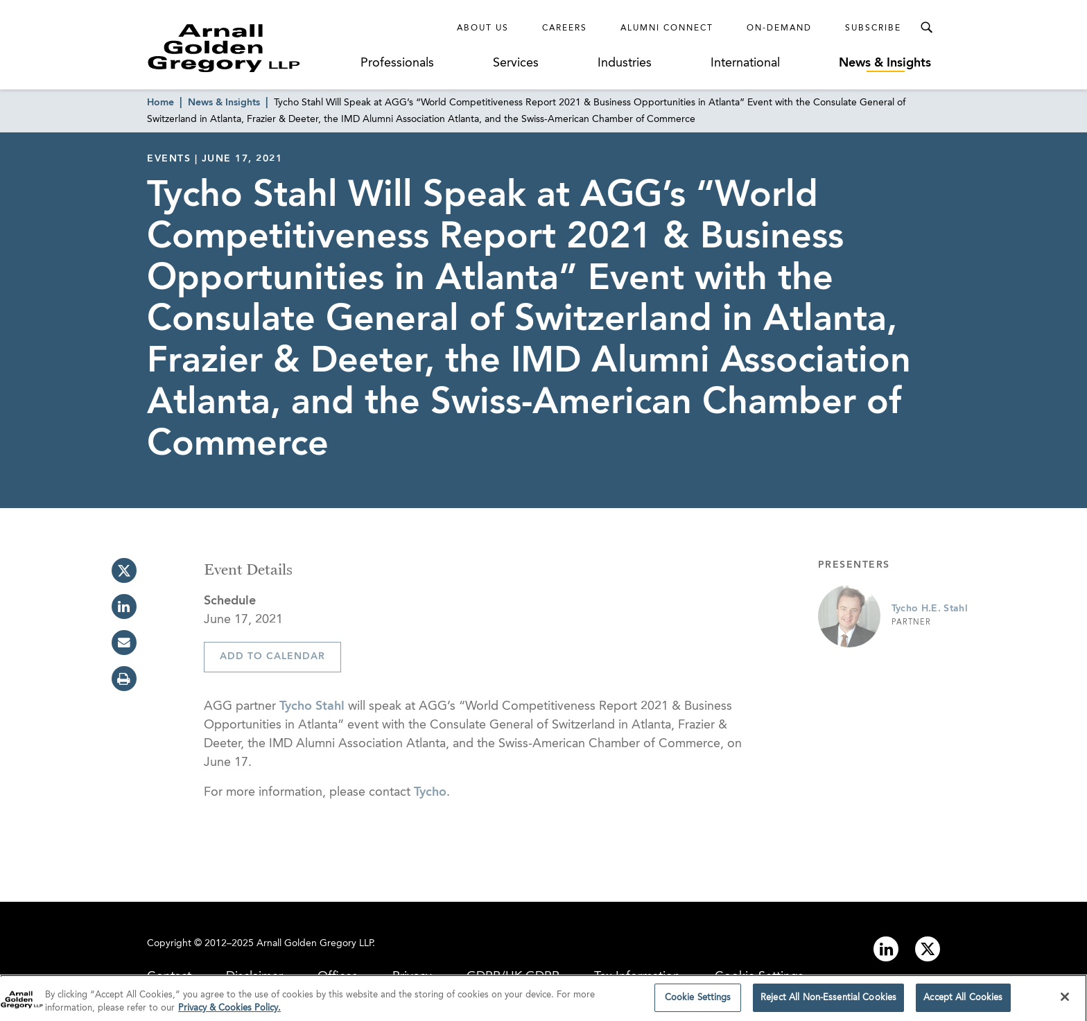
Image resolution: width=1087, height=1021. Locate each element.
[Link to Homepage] (249, 48)
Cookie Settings (759, 976)
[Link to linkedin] (885, 948)
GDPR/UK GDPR (513, 976)
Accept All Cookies (962, 1001)
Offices (338, 976)
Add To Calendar (272, 656)
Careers (564, 28)
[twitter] (124, 570)
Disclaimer (254, 976)
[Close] (1065, 1000)
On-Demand (779, 28)
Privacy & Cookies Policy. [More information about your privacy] (229, 1011)
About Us (483, 28)
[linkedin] (124, 606)
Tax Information (637, 976)
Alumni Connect (666, 28)
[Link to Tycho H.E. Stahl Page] (849, 616)
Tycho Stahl (312, 706)
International (745, 63)
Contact (169, 976)
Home (160, 102)
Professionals (397, 63)
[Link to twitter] (927, 948)
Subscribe (873, 28)
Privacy (412, 976)
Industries (625, 63)
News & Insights (885, 63)
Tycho (430, 792)
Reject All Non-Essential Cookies (828, 1001)
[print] (124, 678)
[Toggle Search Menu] (926, 28)
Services (516, 63)
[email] (124, 642)
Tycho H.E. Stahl (930, 608)
